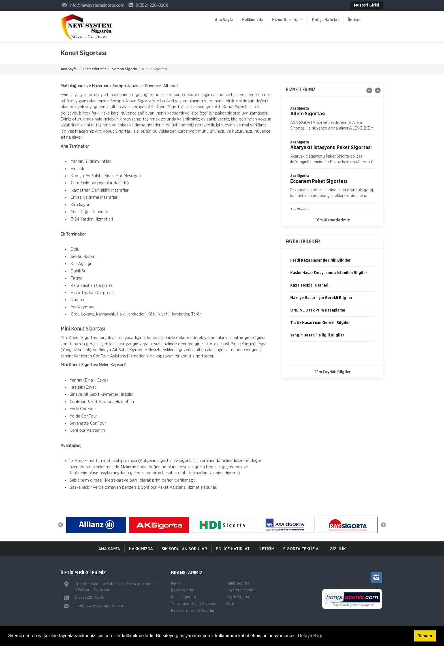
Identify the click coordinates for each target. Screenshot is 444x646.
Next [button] (383, 525)
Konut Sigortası (183, 597)
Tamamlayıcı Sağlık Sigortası (194, 604)
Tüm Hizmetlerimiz (332, 220)
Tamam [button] (425, 636)
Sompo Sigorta (124, 69)
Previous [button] (60, 525)
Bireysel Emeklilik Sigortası (193, 611)
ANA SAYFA (109, 549)
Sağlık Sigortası (238, 597)
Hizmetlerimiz (287, 19)
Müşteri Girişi (366, 5)
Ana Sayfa (224, 20)
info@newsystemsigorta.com (99, 606)
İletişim (355, 20)
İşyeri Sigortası (183, 590)
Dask (230, 604)
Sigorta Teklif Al (302, 549)
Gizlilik (338, 549)
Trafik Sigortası (238, 583)
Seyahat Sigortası (240, 590)
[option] (332, 154)
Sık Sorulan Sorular (184, 549)
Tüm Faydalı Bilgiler (332, 372)
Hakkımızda (252, 20)
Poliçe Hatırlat (325, 20)
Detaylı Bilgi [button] (310, 635)
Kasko (176, 583)
